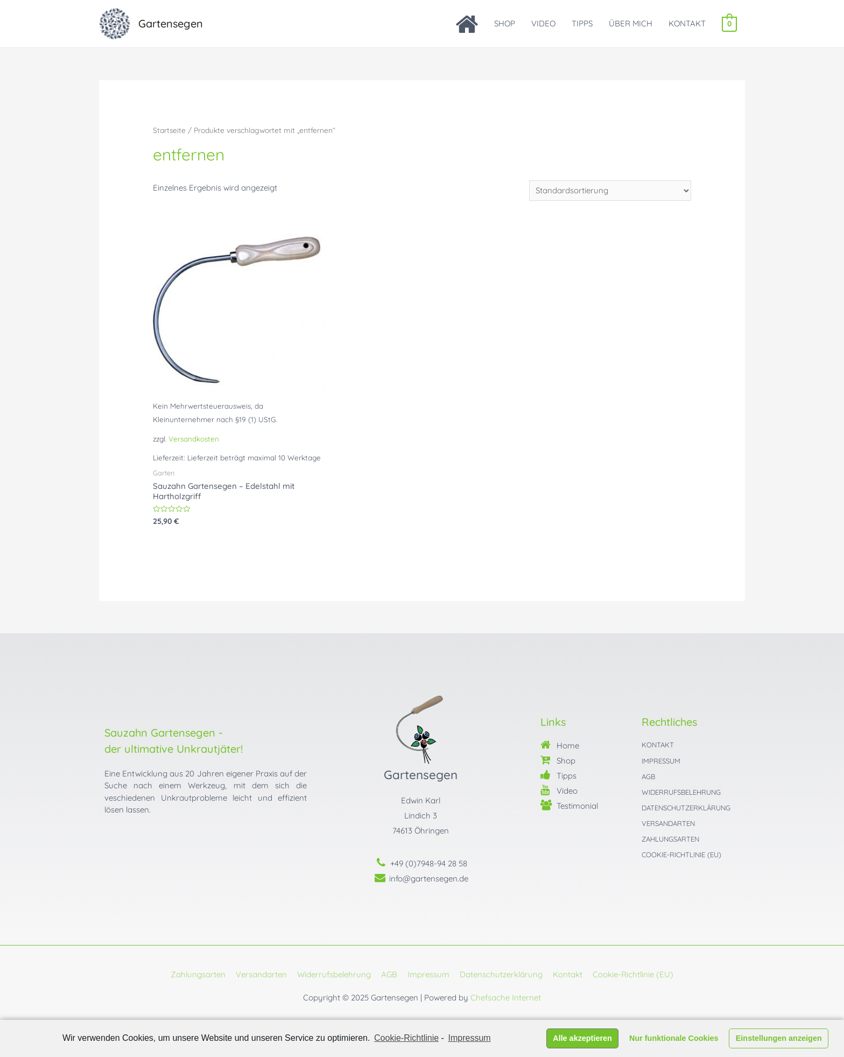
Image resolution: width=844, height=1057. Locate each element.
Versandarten (261, 974)
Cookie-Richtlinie (406, 1037)
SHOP (505, 23)
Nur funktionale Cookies (674, 1038)
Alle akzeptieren (582, 1038)
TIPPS (582, 23)
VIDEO (544, 23)
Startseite (169, 130)
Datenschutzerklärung (501, 974)
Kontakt (567, 974)
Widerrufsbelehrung (334, 974)
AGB (389, 974)
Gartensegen (170, 23)
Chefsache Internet (505, 997)
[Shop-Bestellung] (610, 190)
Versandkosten (193, 438)
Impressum (428, 974)
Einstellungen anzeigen (779, 1038)
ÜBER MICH (631, 23)
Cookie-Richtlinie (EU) (633, 974)
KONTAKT (687, 23)
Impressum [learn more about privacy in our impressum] (469, 1037)
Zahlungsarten (198, 974)
